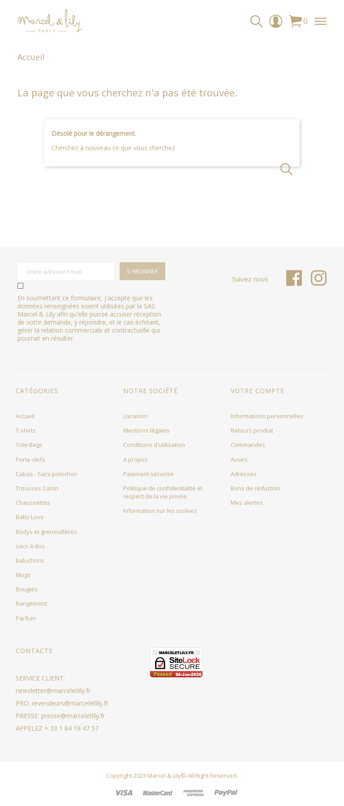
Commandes (248, 445)
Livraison (135, 416)
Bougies (27, 589)
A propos (135, 459)
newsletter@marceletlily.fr (53, 690)
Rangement (31, 603)
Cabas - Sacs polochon (46, 474)
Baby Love (30, 517)
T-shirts (26, 430)
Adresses (244, 474)
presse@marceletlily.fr (73, 715)
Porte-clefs (30, 459)
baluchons (30, 560)
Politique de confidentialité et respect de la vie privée (162, 492)
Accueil (25, 416)
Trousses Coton (37, 488)
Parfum (26, 618)
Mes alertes (247, 502)
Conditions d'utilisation (154, 445)
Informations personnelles (267, 416)
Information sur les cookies (160, 511)
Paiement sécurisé (148, 474)
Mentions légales (146, 430)
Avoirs (239, 459)
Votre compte (257, 390)
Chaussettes (33, 502)
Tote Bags (29, 445)
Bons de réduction (255, 488)
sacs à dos (30, 546)
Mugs (23, 575)
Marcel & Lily (164, 775)
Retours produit (252, 430)
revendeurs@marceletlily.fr (70, 703)
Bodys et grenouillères (46, 532)
